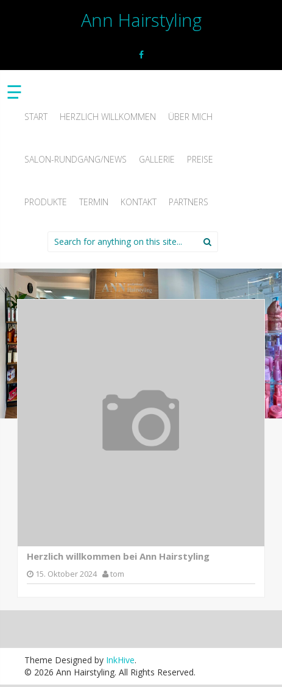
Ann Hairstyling (141, 20)
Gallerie (157, 159)
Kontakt (139, 202)
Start (36, 116)
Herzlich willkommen (108, 116)
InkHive (120, 660)
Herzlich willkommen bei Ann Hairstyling (118, 556)
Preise (200, 159)
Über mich (190, 116)
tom (117, 573)
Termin (93, 202)
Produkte (45, 202)
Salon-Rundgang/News (75, 159)
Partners (188, 202)
